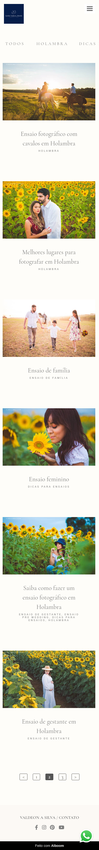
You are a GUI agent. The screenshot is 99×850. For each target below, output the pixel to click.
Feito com (49, 846)
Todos (15, 44)
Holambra (52, 44)
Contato (69, 817)
